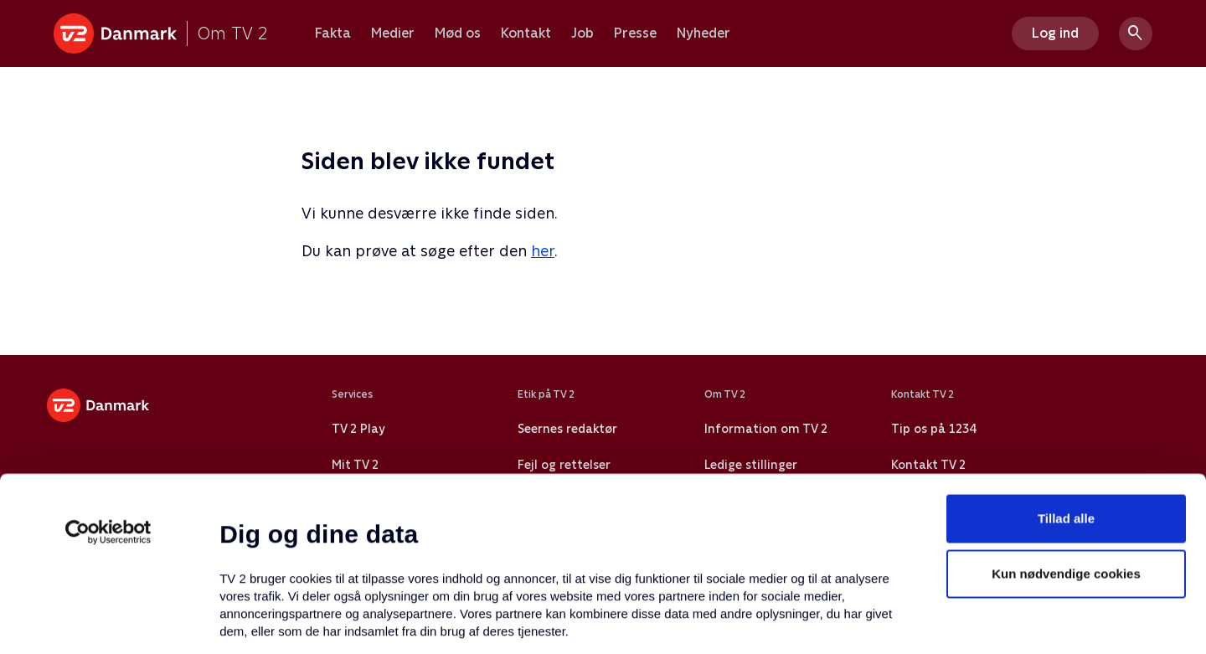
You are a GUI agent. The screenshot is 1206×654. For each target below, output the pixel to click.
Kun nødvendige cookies (1066, 432)
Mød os (458, 33)
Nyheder (703, 33)
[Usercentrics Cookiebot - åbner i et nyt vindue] (108, 391)
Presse (635, 33)
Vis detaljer (812, 621)
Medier (393, 33)
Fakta (333, 33)
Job (582, 33)
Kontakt (526, 33)
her (542, 251)
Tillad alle (1066, 377)
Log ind (1055, 33)
